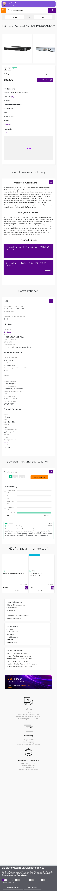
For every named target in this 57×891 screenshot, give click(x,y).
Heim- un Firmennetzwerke (15, 605)
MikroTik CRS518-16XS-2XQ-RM (16, 653)
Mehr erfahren (22, 875)
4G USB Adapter (12, 637)
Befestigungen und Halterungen (17, 615)
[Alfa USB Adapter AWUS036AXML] (41, 565)
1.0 (14, 69)
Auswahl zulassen (13, 887)
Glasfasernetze (11, 608)
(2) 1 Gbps (7, 332)
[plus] (51, 74)
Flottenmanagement (13, 618)
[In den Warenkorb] (52, 587)
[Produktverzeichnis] (3, 10)
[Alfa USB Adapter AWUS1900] (15, 565)
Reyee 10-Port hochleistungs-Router (18, 656)
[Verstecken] (51, 182)
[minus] (42, 74)
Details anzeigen (8, 883)
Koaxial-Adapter (11, 642)
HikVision (14, 17)
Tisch (6, 442)
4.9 (5, 571)
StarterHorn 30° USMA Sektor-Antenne (19, 659)
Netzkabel (9, 640)
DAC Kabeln (10, 634)
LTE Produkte (11, 610)
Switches (9, 629)
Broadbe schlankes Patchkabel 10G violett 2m (22, 664)
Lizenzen (9, 613)
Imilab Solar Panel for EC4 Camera (18, 661)
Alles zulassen (33, 887)
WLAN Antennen (12, 632)
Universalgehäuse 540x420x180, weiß (19, 667)
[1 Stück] (46, 74)
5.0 (32, 571)
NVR (43, 17)
